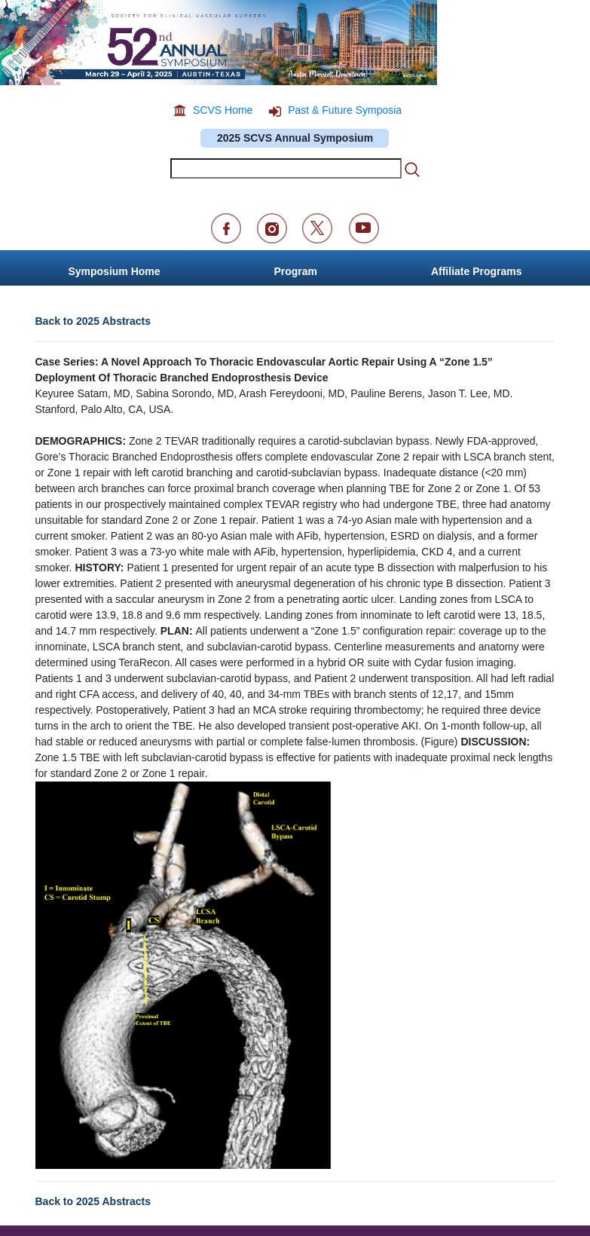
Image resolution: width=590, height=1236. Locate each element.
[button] (476, 268)
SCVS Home (222, 110)
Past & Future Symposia (345, 110)
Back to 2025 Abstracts (93, 321)
